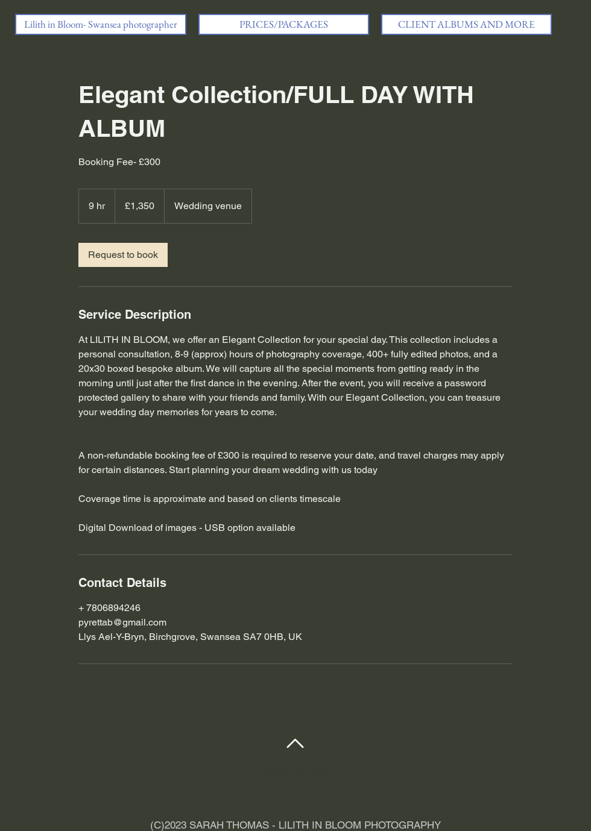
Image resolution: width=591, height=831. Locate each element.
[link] (123, 255)
